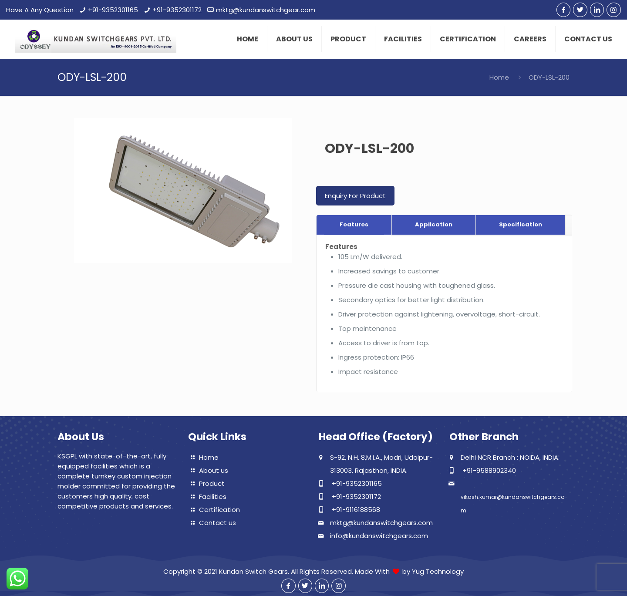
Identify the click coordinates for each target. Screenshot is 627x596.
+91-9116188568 (356, 509)
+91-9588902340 (489, 470)
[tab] (354, 225)
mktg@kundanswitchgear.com (265, 9)
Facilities (212, 496)
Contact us (217, 522)
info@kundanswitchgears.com (379, 535)
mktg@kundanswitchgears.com (381, 522)
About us (213, 470)
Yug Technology (438, 571)
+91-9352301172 (177, 9)
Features (354, 224)
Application (433, 224)
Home (499, 77)
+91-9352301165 (113, 9)
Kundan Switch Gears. (254, 571)
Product (212, 483)
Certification (219, 509)
